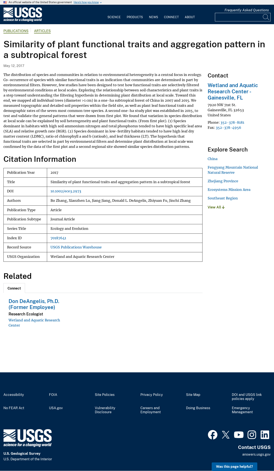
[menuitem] (114, 14)
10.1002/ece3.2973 (66, 191)
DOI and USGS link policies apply (247, 397)
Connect (171, 17)
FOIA (53, 395)
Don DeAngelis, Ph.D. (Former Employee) (34, 304)
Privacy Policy (151, 395)
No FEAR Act (13, 408)
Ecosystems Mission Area (229, 189)
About (190, 17)
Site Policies (105, 395)
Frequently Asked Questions (247, 10)
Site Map (193, 395)
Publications (15, 31)
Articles (42, 31)
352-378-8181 (232, 122)
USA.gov (56, 408)
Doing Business (198, 408)
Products (135, 17)
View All (216, 207)
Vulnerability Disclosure (105, 410)
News (153, 17)
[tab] (14, 288)
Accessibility (13, 395)
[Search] (266, 17)
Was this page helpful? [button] (234, 467)
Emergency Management (242, 410)
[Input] (243, 17)
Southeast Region (223, 198)
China (212, 159)
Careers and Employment (150, 410)
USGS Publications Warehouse (76, 247)
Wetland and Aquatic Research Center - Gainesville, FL (233, 91)
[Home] (22, 21)
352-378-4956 (228, 127)
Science (114, 17)
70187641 (58, 238)
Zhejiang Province (223, 181)
